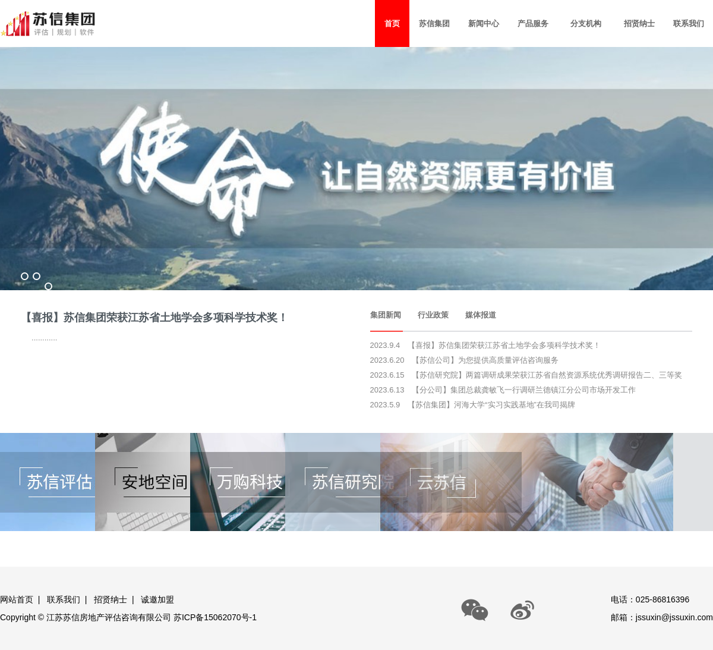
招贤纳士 (110, 599)
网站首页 (16, 599)
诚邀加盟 (157, 599)
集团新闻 (385, 315)
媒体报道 (480, 315)
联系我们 (63, 599)
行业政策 (433, 315)
